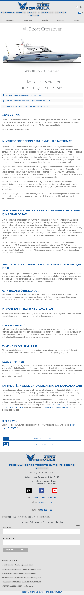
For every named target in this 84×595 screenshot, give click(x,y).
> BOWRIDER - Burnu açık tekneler (17, 565)
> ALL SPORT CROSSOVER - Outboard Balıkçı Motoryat (21, 582)
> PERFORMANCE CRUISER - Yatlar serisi (17, 586)
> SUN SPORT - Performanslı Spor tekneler (19, 573)
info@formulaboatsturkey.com (45, 497)
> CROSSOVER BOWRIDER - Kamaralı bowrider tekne (21, 569)
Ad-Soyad (7, 527)
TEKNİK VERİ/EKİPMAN (13, 407)
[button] (10, 20)
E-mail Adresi (9, 538)
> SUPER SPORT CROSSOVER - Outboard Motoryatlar (21, 577)
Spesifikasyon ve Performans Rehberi (57, 407)
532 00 (46, 510)
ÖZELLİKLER (56, 405)
